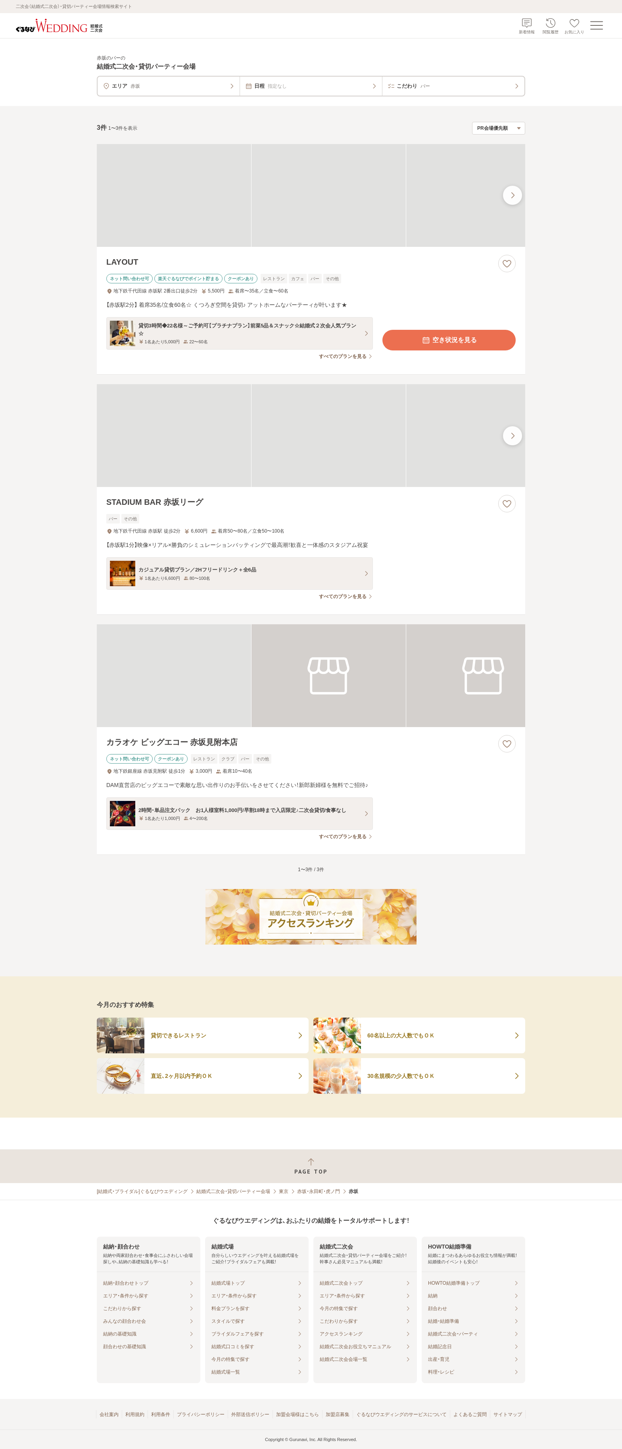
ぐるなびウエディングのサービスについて (401, 1414)
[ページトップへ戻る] (311, 1166)
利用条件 (160, 1414)
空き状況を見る (449, 340)
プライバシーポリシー (201, 1414)
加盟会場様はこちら (297, 1414)
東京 (283, 1191)
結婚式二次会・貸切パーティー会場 (233, 1191)
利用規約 (134, 1414)
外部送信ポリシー (250, 1414)
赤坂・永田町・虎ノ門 (318, 1191)
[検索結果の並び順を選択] (498, 128)
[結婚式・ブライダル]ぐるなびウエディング (142, 1191)
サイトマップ (507, 1414)
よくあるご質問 (470, 1414)
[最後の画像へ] (512, 195)
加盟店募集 (337, 1414)
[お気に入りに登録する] (507, 263)
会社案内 (109, 1414)
